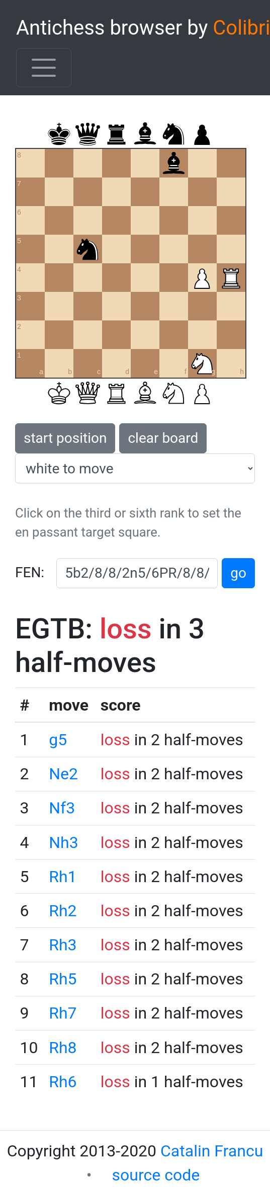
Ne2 (63, 773)
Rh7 (62, 1013)
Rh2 (62, 910)
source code (156, 1174)
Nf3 (62, 807)
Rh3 (62, 944)
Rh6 (62, 1081)
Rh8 (62, 1047)
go (238, 573)
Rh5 (62, 978)
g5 (58, 739)
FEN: (29, 572)
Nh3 (63, 842)
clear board (163, 438)
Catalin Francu (211, 1150)
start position (65, 438)
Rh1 (62, 876)
